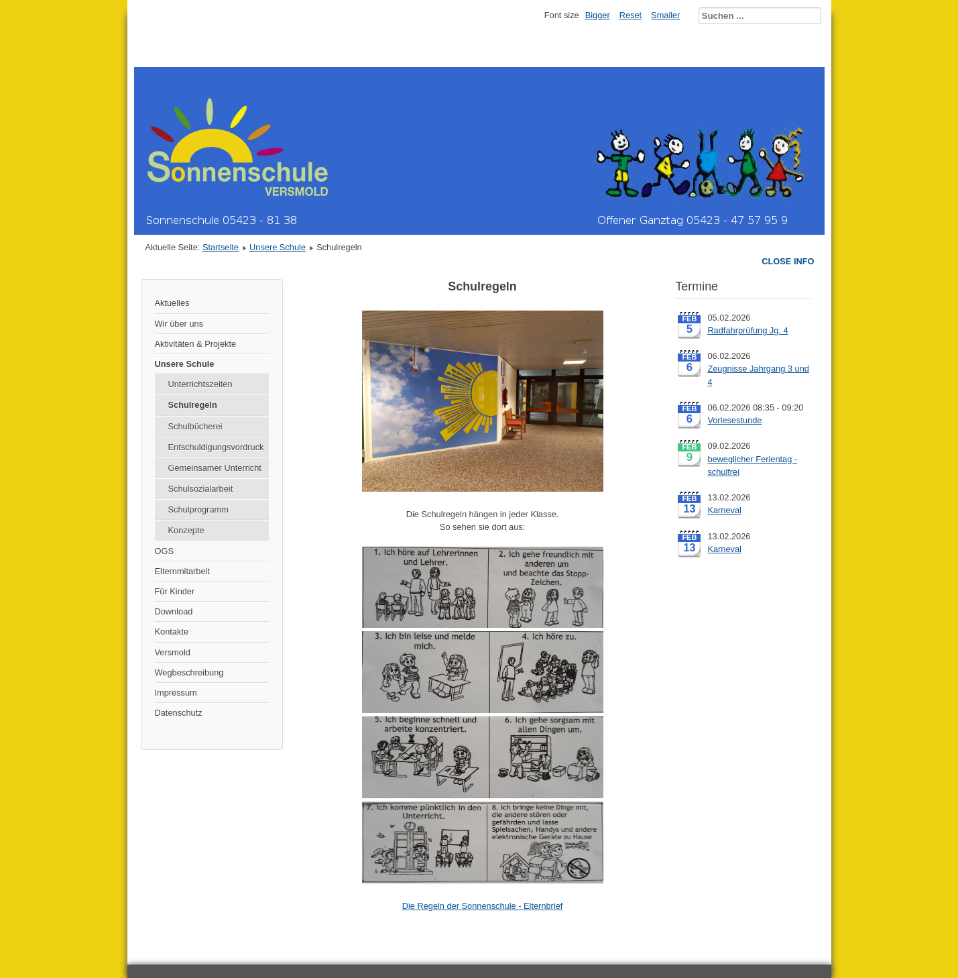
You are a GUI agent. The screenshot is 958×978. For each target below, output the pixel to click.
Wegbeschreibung (189, 672)
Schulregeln (192, 405)
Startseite (220, 247)
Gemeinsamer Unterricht (214, 468)
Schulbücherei (195, 426)
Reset (630, 15)
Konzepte (186, 530)
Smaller (665, 15)
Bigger (597, 15)
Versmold (172, 652)
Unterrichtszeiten (200, 384)
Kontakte (172, 632)
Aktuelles (172, 303)
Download (174, 611)
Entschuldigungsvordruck (216, 447)
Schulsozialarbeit (200, 489)
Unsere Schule (277, 247)
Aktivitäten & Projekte (196, 344)
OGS (164, 551)
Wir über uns (179, 324)
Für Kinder (175, 591)
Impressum (176, 693)
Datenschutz (178, 713)
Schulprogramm (198, 509)
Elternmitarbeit (183, 571)
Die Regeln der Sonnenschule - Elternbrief (482, 906)
